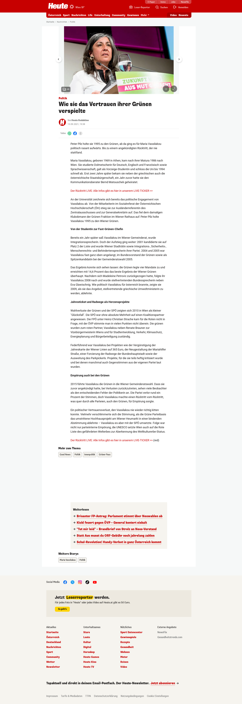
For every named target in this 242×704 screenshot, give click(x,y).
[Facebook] (75, 133)
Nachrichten (78, 15)
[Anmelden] (180, 7)
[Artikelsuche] (161, 7)
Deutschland (53, 642)
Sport (66, 15)
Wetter (50, 662)
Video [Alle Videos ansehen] (173, 15)
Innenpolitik (89, 454)
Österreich (54, 15)
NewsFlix (162, 632)
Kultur (87, 642)
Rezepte (125, 642)
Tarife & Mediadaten (71, 696)
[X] (72, 582)
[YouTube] (95, 582)
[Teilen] (80, 133)
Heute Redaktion (80, 120)
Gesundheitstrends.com (169, 637)
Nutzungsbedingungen (132, 696)
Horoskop (89, 652)
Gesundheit (127, 647)
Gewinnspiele (128, 637)
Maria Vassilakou (67, 560)
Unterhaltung (102, 15)
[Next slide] (179, 59)
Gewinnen (133, 15)
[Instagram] (80, 582)
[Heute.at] (58, 6)
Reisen (124, 662)
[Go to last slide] (59, 59)
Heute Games (91, 657)
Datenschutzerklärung (106, 696)
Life (90, 15)
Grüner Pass (105, 454)
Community (118, 15)
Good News (65, 454)
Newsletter (53, 666)
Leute (86, 637)
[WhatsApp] (69, 133)
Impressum (52, 696)
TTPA (88, 696)
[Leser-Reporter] (139, 7)
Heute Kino (89, 662)
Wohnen (125, 652)
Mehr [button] (144, 15)
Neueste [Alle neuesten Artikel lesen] (183, 15)
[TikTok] (87, 582)
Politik (72, 22)
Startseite (50, 22)
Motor (124, 657)
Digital (87, 647)
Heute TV (88, 666)
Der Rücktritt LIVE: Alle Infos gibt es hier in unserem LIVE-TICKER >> (112, 190)
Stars (86, 632)
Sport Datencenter (131, 632)
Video (123, 666)
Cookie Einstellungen (158, 696)
